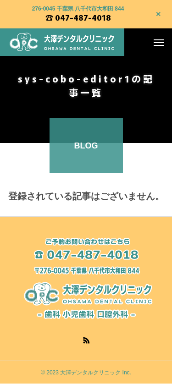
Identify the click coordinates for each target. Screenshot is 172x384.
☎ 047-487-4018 (78, 17)
